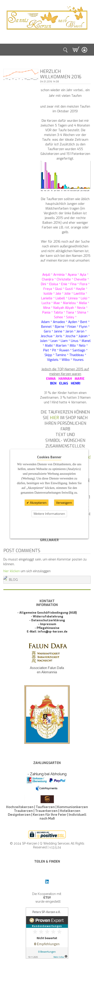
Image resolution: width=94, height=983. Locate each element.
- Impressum (47, 624)
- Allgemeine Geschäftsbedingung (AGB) (47, 613)
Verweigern (64, 502)
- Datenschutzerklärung (47, 620)
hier (54, 417)
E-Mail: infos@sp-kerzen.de (47, 631)
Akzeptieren (38, 502)
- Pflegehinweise (47, 628)
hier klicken (11, 571)
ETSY (47, 897)
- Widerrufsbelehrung (47, 616)
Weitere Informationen (49, 514)
